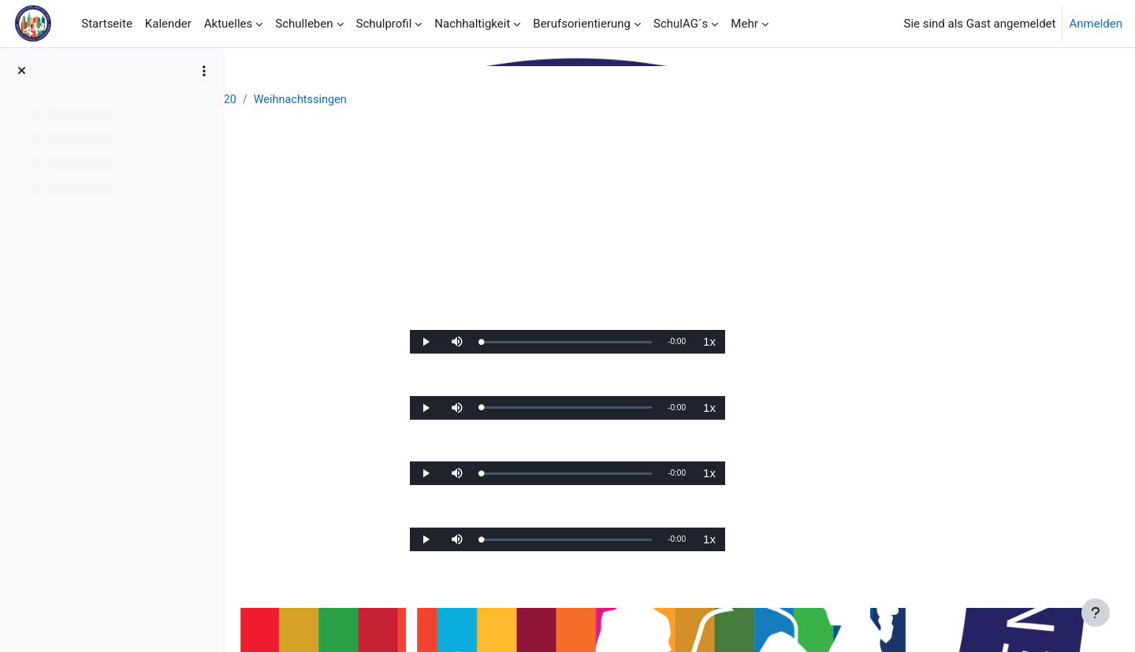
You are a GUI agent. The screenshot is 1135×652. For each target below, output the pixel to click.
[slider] (666, 346)
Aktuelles (348, 100)
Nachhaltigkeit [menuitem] (472, 24)
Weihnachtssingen (546, 100)
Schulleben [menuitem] (304, 24)
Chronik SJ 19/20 (435, 100)
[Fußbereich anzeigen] (1095, 612)
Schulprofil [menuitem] (384, 24)
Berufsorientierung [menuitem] (582, 24)
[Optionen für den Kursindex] (204, 71)
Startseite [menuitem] (106, 24)
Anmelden (1095, 24)
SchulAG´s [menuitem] (680, 24)
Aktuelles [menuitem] (228, 24)
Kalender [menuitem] (168, 24)
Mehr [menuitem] (744, 24)
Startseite (281, 100)
